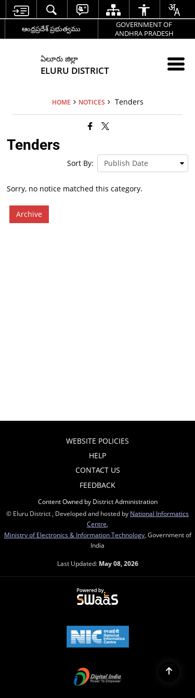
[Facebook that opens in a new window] (90, 126)
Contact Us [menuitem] (97, 470)
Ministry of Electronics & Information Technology (74, 535)
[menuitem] (20, 9)
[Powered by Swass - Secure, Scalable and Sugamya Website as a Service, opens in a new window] (97, 597)
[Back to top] (169, 672)
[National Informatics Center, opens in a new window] (98, 637)
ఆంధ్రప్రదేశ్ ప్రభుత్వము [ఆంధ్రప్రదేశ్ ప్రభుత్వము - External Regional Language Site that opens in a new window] (51, 28)
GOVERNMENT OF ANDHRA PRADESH (144, 29)
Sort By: (80, 163)
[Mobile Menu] (176, 64)
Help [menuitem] (97, 455)
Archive (29, 214)
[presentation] (142, 163)
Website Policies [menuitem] (97, 441)
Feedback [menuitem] (97, 485)
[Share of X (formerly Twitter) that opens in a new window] (105, 126)
